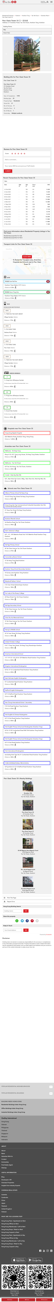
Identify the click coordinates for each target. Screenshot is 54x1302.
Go (26, 911)
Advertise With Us (7, 1156)
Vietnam (4, 1124)
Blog (2, 1177)
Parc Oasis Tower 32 (28, 812)
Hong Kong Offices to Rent (10, 1224)
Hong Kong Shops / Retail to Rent (12, 1229)
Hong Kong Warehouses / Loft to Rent (13, 1227)
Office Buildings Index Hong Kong (12, 1108)
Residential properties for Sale (13, 236)
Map (4, 29)
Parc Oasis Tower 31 (28, 831)
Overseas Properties (7, 1183)
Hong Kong (5, 1122)
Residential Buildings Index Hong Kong (13, 1104)
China (3, 1200)
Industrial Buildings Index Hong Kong (13, 1112)
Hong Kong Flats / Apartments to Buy (13, 1235)
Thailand (4, 1130)
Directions (44, 1299)
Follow (10, 1299)
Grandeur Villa (28, 793)
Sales (5, 181)
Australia (4, 1195)
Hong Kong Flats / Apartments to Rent (13, 1221)
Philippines (4, 1128)
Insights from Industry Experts (10, 1185)
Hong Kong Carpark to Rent (10, 1232)
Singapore (4, 1134)
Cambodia (4, 1197)
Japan (3, 1203)
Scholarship (5, 1162)
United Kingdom (6, 1209)
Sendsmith (49, 934)
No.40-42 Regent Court (28, 889)
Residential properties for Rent (13, 238)
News (3, 1153)
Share (27, 1299)
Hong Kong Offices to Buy (9, 1238)
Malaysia (4, 1136)
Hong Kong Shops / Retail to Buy (11, 1244)
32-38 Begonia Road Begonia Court (28, 850)
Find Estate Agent (7, 1165)
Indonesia (4, 1140)
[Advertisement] (27, 131)
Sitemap (4, 1168)
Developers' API (6, 1180)
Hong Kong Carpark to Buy (10, 1247)
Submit (8, 171)
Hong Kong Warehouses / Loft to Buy (13, 1241)
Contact (3, 1159)
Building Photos (7, 26)
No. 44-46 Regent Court (28, 869)
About (3, 1151)
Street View (6, 33)
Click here (27, 257)
